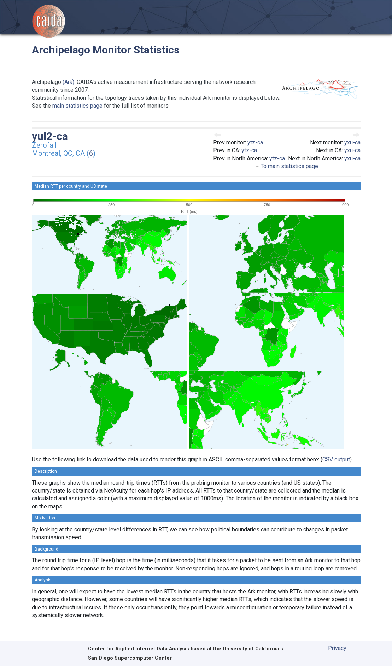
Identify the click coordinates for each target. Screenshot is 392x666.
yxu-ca (352, 142)
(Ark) (68, 82)
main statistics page (77, 105)
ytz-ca (255, 142)
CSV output (336, 459)
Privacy (337, 648)
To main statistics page (287, 166)
